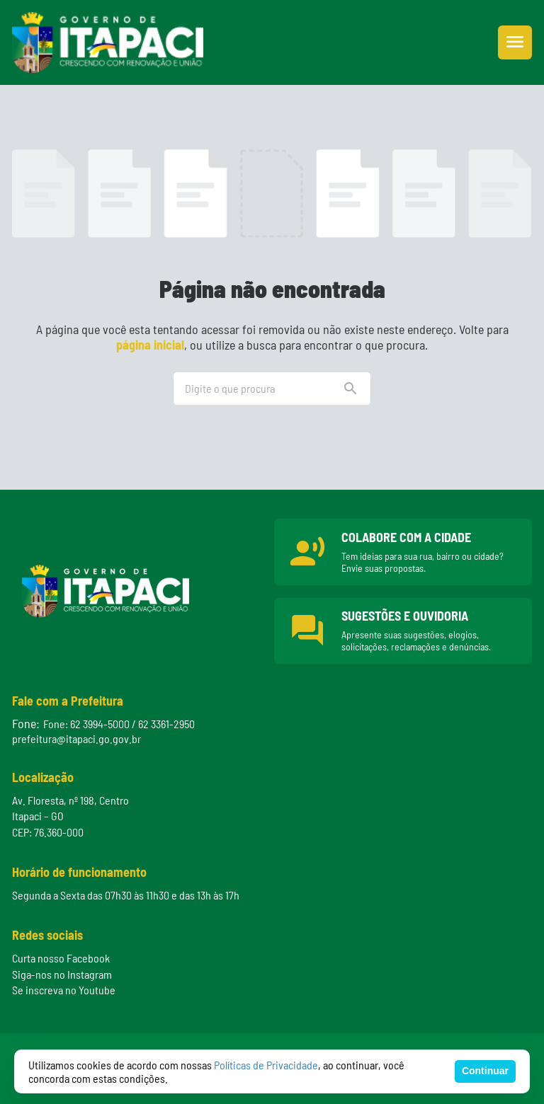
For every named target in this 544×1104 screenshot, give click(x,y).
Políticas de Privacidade (266, 1064)
